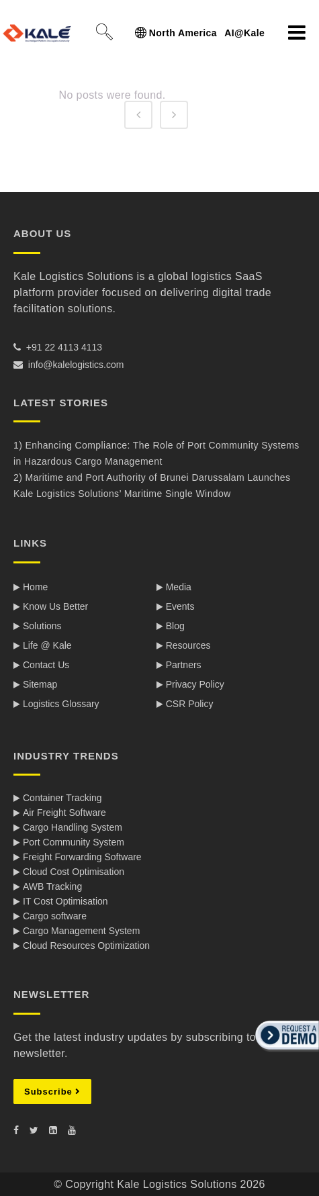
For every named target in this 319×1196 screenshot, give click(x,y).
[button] (285, 1053)
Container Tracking (62, 797)
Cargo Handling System (72, 827)
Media (178, 587)
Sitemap (40, 684)
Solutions (42, 625)
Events (180, 606)
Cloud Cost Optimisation (73, 871)
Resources (188, 645)
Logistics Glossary (61, 703)
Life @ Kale (47, 645)
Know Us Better (55, 606)
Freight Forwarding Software (82, 857)
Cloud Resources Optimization (86, 945)
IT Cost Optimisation (65, 901)
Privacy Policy (195, 684)
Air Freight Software (64, 812)
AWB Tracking (52, 886)
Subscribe (52, 1092)
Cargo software (55, 916)
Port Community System (73, 842)
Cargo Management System (81, 930)
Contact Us (46, 664)
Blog (175, 625)
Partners (183, 664)
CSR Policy (190, 703)
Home (35, 587)
